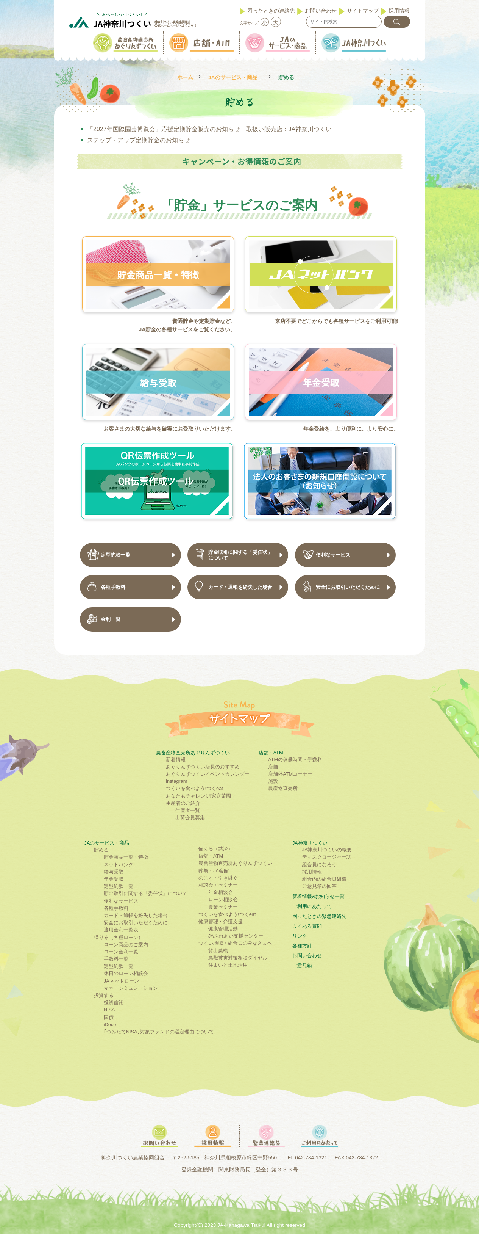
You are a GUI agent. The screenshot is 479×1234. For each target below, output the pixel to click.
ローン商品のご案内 (126, 944)
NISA (109, 1010)
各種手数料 (116, 908)
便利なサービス (121, 901)
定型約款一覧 (118, 886)
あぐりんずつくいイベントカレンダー (208, 774)
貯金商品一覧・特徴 (126, 857)
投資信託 (113, 1002)
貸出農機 (218, 950)
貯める (101, 850)
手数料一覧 (116, 959)
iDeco (110, 1024)
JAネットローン (121, 981)
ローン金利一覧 (121, 952)
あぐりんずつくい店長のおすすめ (203, 767)
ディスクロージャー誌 (326, 857)
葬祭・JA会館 (213, 870)
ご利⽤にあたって (312, 906)
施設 (273, 781)
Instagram (176, 781)
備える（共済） (215, 848)
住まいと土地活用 (228, 965)
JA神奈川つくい (310, 843)
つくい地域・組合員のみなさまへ (235, 943)
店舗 (273, 767)
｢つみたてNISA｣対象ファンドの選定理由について (159, 1032)
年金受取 (113, 879)
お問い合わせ (321, 11)
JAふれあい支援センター (235, 936)
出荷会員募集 (190, 817)
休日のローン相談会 (126, 973)
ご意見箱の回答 (319, 886)
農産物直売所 (283, 788)
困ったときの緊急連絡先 (319, 916)
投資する (104, 995)
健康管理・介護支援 (220, 921)
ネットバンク (118, 864)
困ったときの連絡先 (271, 11)
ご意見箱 (302, 965)
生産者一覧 (187, 810)
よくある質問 (307, 926)
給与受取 (113, 872)
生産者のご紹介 (183, 803)
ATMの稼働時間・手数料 (295, 759)
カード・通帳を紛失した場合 (136, 915)
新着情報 (176, 759)
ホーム (185, 77)
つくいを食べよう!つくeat (194, 788)
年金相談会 (220, 892)
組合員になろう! (320, 864)
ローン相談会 (223, 899)
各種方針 (302, 946)
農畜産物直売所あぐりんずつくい (193, 753)
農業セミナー (223, 907)
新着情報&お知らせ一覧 (318, 896)
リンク (299, 936)
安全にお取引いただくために (136, 922)
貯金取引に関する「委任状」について (145, 893)
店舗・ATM (271, 753)
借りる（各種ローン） (118, 937)
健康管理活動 (223, 928)
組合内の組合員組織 (324, 879)
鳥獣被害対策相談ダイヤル (237, 958)
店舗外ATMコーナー (290, 774)
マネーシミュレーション (131, 988)
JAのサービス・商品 (232, 77)
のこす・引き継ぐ (218, 878)
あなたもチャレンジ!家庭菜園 (198, 796)
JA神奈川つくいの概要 (327, 850)
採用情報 (399, 11)
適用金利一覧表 (121, 930)
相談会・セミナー (218, 885)
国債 (109, 1017)
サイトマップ (363, 11)
